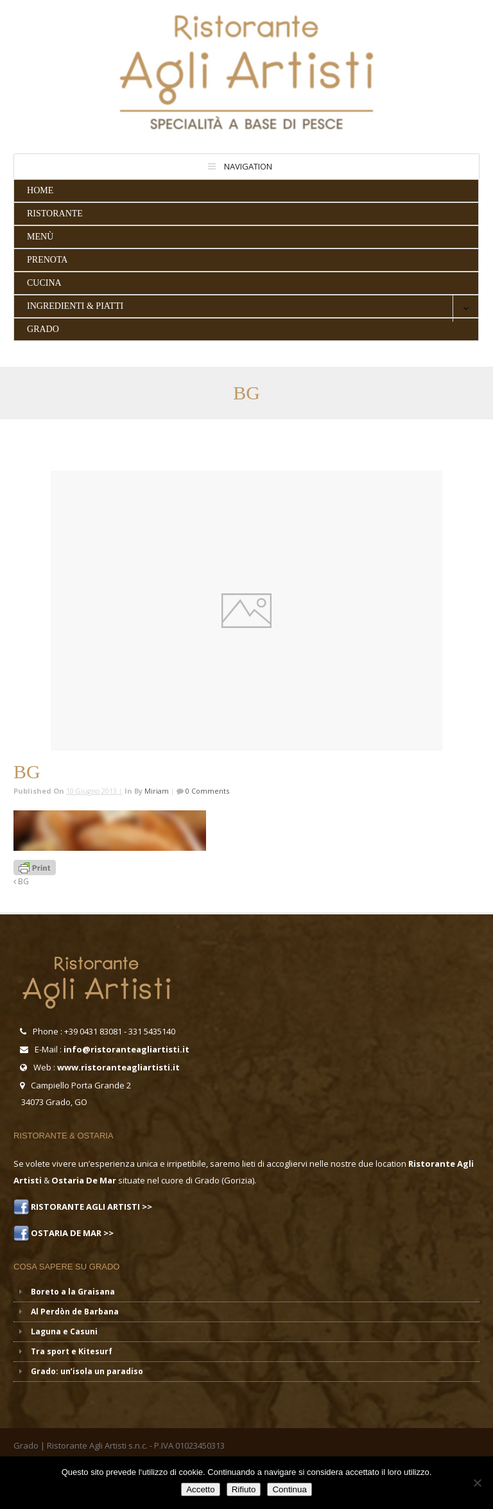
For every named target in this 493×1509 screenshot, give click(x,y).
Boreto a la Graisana (73, 1291)
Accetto (200, 1489)
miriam (156, 791)
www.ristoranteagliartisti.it (118, 1067)
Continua (289, 1489)
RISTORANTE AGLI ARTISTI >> (90, 1206)
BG (21, 881)
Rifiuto (244, 1489)
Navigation (248, 166)
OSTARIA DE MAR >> (71, 1233)
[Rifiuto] (477, 1482)
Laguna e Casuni (64, 1331)
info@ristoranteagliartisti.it (126, 1049)
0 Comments (206, 791)
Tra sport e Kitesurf (71, 1351)
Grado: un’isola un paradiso (87, 1371)
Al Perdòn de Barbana (75, 1311)
